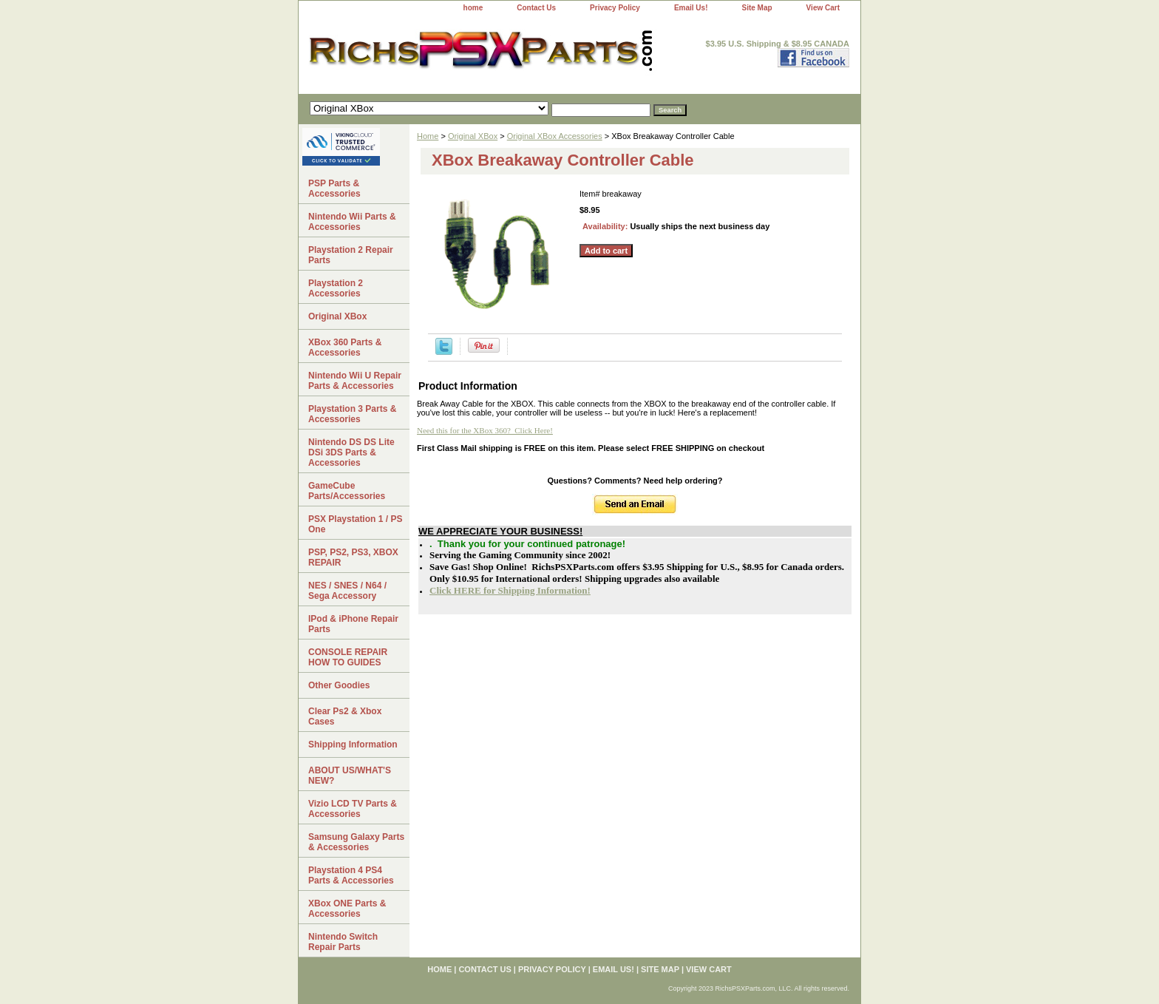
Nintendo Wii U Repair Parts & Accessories (354, 380)
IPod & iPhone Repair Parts (353, 624)
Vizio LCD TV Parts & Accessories (352, 808)
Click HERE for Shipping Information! (510, 590)
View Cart (823, 8)
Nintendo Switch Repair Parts (343, 942)
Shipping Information (353, 744)
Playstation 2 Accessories (335, 288)
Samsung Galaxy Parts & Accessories (356, 842)
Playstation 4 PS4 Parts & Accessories (351, 875)
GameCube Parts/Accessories (346, 491)
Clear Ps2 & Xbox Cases (344, 716)
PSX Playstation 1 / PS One (355, 524)
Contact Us (536, 8)
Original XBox (472, 136)
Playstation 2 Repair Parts (350, 255)
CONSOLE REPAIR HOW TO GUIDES (347, 657)
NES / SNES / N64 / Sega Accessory (347, 590)
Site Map (756, 8)
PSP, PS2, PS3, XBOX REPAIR (353, 557)
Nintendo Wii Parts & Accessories (352, 221)
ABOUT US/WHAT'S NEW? (349, 775)
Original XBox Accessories (554, 136)
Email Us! (691, 8)
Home (427, 136)
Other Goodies (339, 685)
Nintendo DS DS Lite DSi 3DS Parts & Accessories (351, 452)
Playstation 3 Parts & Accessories (352, 414)
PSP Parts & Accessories (334, 188)
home (473, 8)
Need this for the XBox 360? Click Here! (485, 430)
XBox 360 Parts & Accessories (344, 347)
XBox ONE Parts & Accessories (347, 908)
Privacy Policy (615, 8)
